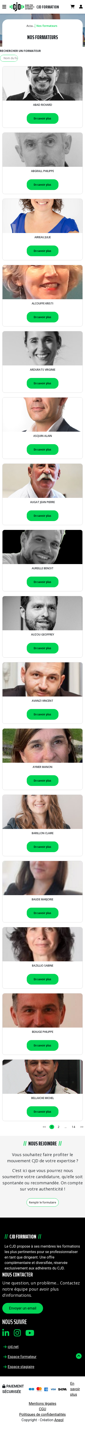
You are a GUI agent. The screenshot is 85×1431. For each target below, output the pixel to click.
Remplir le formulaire (42, 1202)
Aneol (58, 1420)
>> (81, 1127)
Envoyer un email (22, 1308)
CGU (42, 1409)
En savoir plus (42, 118)
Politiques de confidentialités (42, 1414)
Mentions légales (42, 1403)
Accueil (31, 26)
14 (73, 1127)
